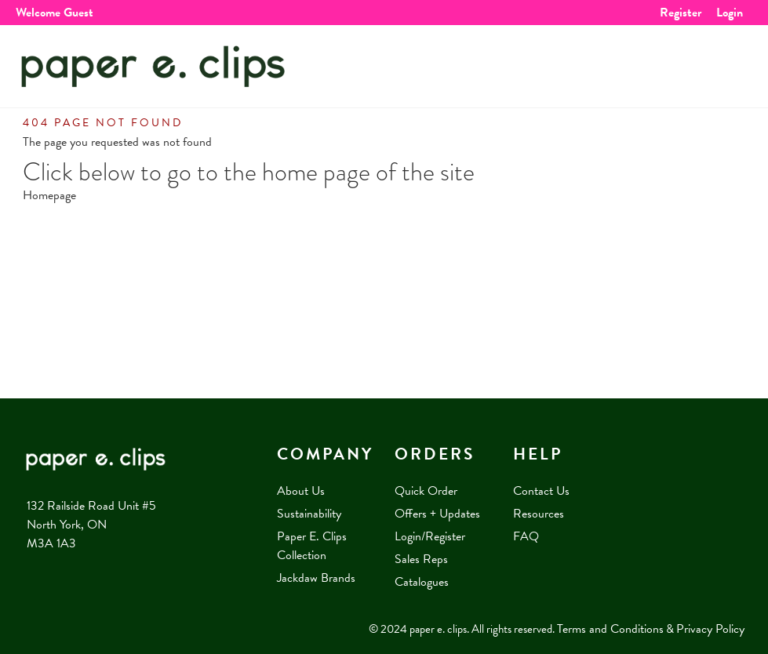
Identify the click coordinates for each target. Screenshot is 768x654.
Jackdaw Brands (316, 578)
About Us (301, 490)
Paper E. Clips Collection (312, 546)
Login (729, 12)
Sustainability (309, 513)
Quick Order (426, 490)
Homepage (49, 195)
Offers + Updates (437, 513)
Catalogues (422, 581)
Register (680, 12)
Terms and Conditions (610, 628)
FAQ (526, 536)
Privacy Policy (710, 628)
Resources (538, 513)
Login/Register (430, 536)
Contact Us (541, 490)
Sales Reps (421, 559)
